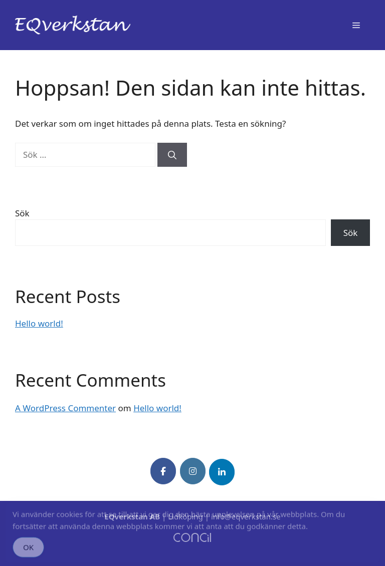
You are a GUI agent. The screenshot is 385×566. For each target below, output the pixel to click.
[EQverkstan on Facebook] (163, 471)
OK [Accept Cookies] (28, 551)
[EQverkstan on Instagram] (193, 471)
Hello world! (39, 323)
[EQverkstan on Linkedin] (222, 472)
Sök (22, 213)
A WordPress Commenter (65, 408)
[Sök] (172, 155)
